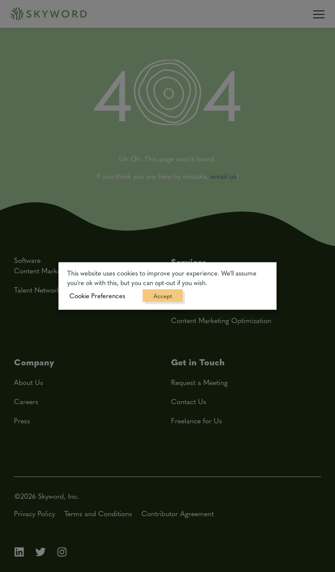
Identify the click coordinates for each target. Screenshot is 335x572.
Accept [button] (163, 296)
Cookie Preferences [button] (97, 295)
